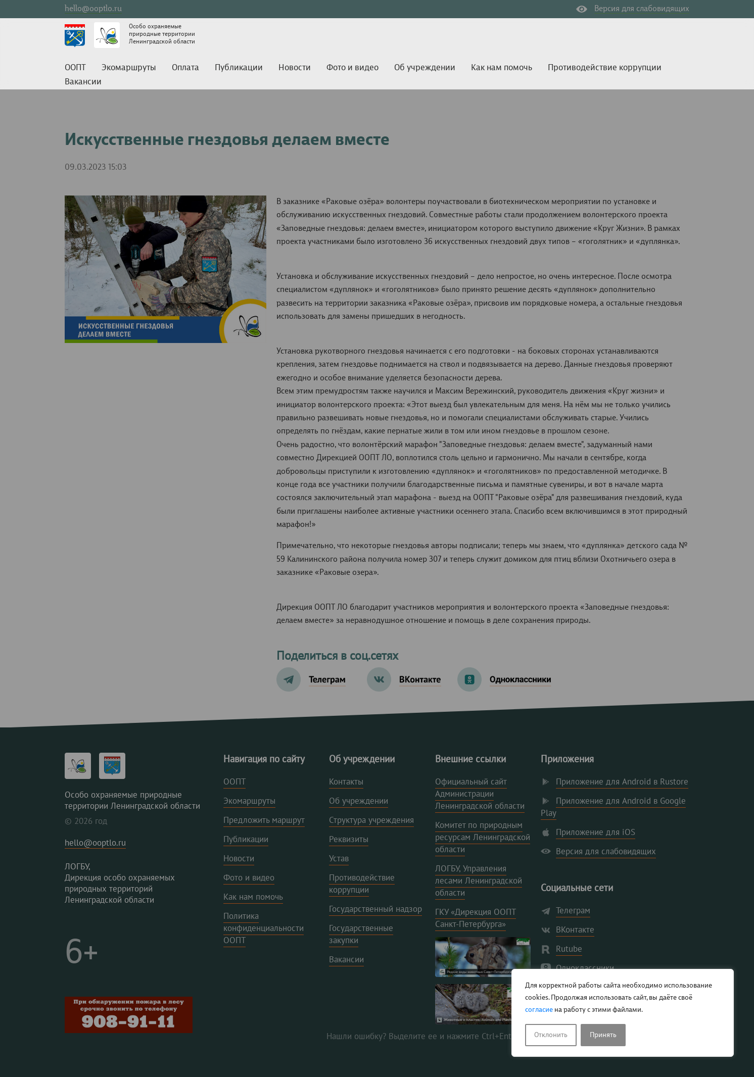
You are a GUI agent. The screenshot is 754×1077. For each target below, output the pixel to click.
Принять (603, 1035)
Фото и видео (352, 68)
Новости (294, 68)
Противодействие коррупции (605, 68)
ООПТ (75, 68)
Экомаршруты (129, 68)
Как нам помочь (501, 68)
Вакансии (83, 82)
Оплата (185, 68)
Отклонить (551, 1035)
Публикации (239, 68)
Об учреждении (424, 68)
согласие (539, 1009)
